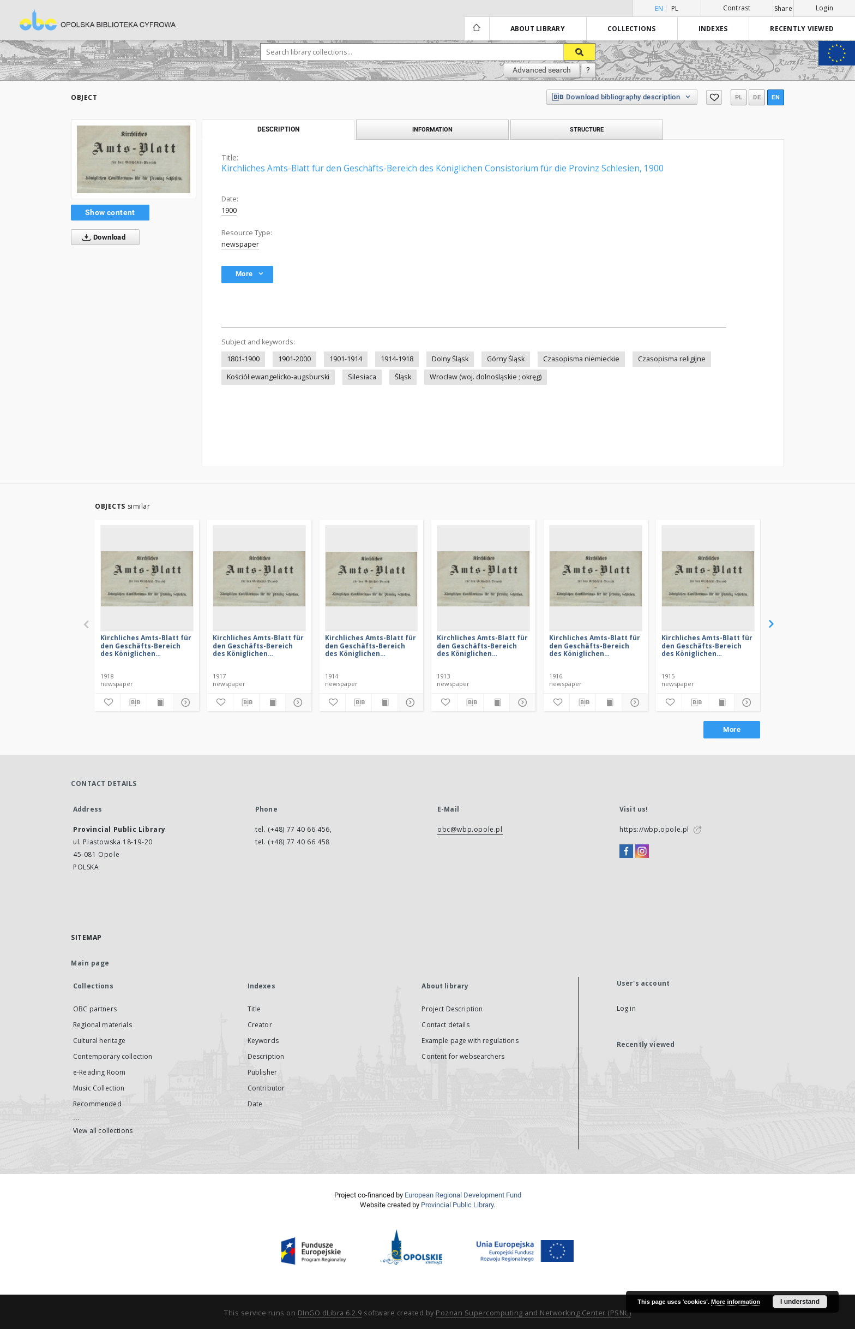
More (731, 729)
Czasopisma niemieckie (581, 358)
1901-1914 (345, 358)
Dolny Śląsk (450, 358)
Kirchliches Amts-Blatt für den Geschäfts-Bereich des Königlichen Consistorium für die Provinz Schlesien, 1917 (258, 645)
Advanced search (542, 69)
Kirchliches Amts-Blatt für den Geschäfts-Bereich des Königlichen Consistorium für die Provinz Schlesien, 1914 (370, 645)
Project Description (452, 1009)
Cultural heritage (99, 1040)
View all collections (103, 1130)
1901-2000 (294, 358)
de (757, 97)
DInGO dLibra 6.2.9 (330, 1313)
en (776, 97)
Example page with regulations (470, 1040)
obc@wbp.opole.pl (470, 829)
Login (824, 8)
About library (537, 28)
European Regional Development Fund (463, 1195)
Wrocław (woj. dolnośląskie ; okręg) (485, 377)
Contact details (445, 1024)
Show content (110, 212)
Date (255, 1104)
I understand (800, 1302)
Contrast (737, 8)
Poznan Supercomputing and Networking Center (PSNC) (533, 1313)
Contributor (266, 1088)
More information (735, 1301)
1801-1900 (243, 358)
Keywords (263, 1040)
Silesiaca (362, 377)
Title (254, 1009)
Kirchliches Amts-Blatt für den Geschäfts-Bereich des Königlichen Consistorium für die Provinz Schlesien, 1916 (594, 645)
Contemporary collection (112, 1056)
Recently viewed (802, 28)
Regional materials (102, 1024)
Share (783, 8)
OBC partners (95, 1009)
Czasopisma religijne (672, 358)
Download (101, 237)
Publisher (262, 1072)
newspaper (240, 244)
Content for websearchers (463, 1056)
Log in (626, 1008)
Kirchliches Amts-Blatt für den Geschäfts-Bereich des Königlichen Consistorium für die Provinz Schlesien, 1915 (706, 645)
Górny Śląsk (506, 358)
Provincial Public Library (457, 1205)
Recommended (97, 1104)
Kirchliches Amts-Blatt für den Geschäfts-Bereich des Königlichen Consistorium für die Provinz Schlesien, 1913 (482, 645)
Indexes (713, 28)
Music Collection (98, 1088)
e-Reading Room (99, 1072)
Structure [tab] (587, 129)
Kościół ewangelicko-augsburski (278, 377)
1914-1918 (397, 358)
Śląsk (403, 377)
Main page (90, 963)
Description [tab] (278, 129)
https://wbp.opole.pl (654, 829)
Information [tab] (432, 129)
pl (675, 8)
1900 (229, 210)
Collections (631, 28)
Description (266, 1056)
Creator (260, 1024)
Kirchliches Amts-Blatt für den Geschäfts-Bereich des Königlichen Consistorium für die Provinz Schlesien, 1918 (145, 645)
